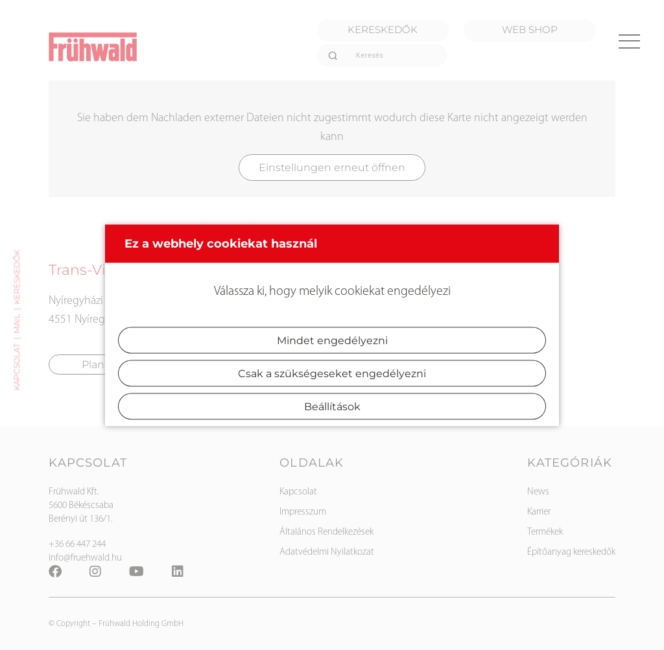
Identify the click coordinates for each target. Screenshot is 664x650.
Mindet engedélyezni (332, 340)
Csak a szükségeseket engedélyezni (332, 373)
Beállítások (332, 406)
